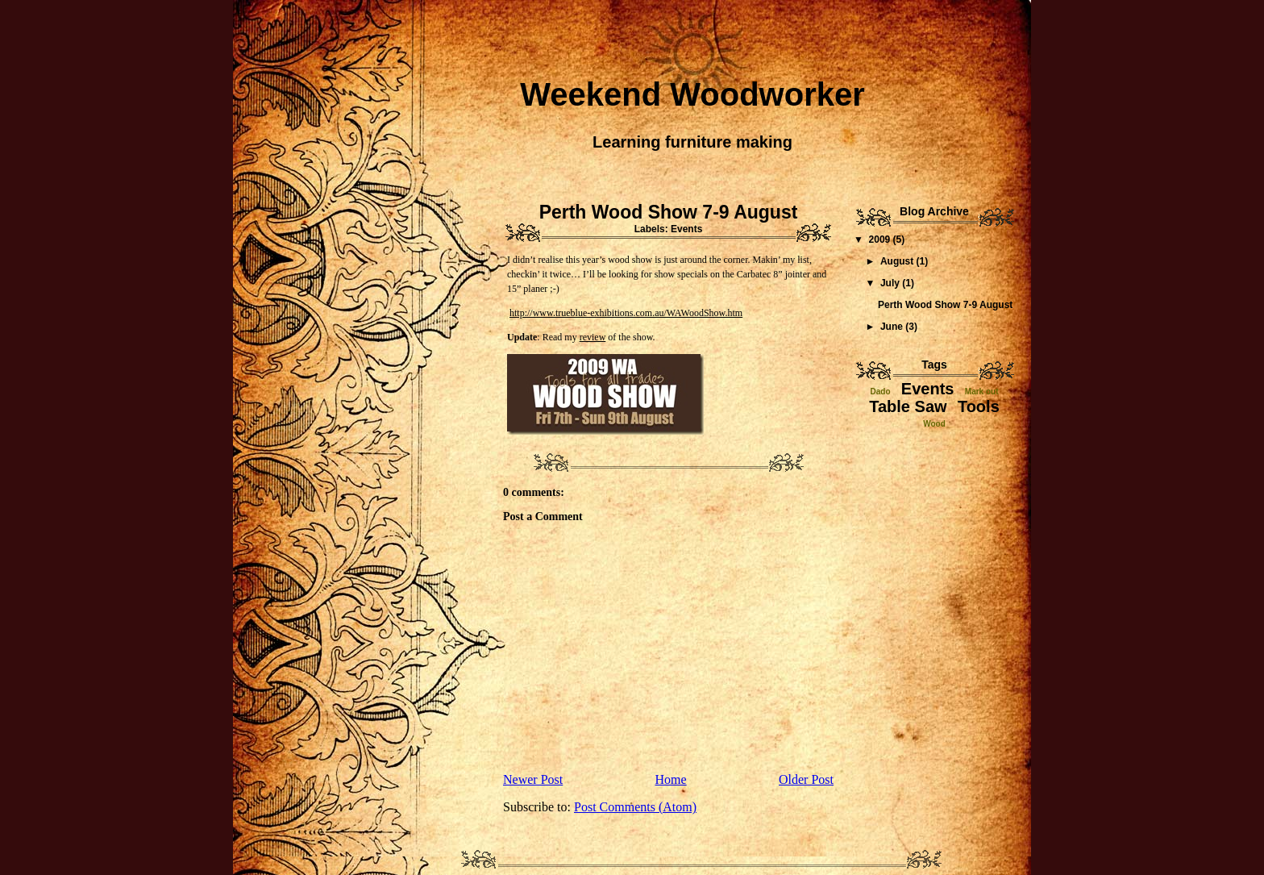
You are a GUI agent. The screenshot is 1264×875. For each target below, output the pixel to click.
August (898, 261)
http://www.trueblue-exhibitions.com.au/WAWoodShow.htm (625, 313)
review (593, 337)
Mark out (982, 391)
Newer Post (533, 779)
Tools (979, 406)
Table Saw (907, 406)
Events (686, 229)
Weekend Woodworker (692, 94)
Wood (934, 423)
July (891, 283)
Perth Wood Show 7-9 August (668, 212)
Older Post (806, 779)
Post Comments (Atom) (635, 807)
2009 (881, 239)
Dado (881, 391)
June (892, 326)
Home (671, 779)
